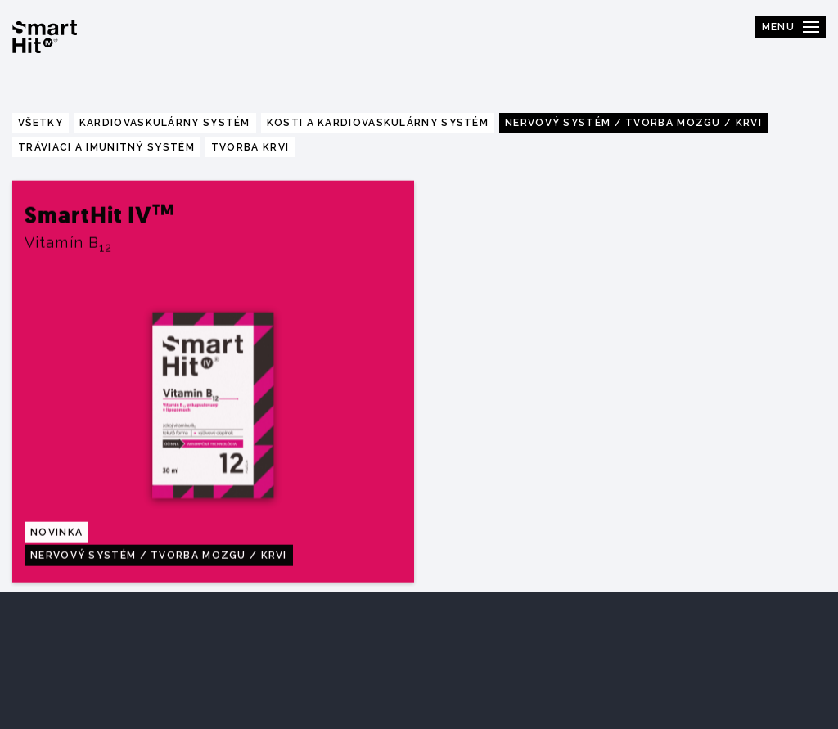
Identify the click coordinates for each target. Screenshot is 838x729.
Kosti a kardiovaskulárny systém (378, 122)
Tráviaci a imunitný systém (106, 147)
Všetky (40, 122)
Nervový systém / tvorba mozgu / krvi (633, 122)
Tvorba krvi (250, 147)
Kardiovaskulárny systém (164, 122)
